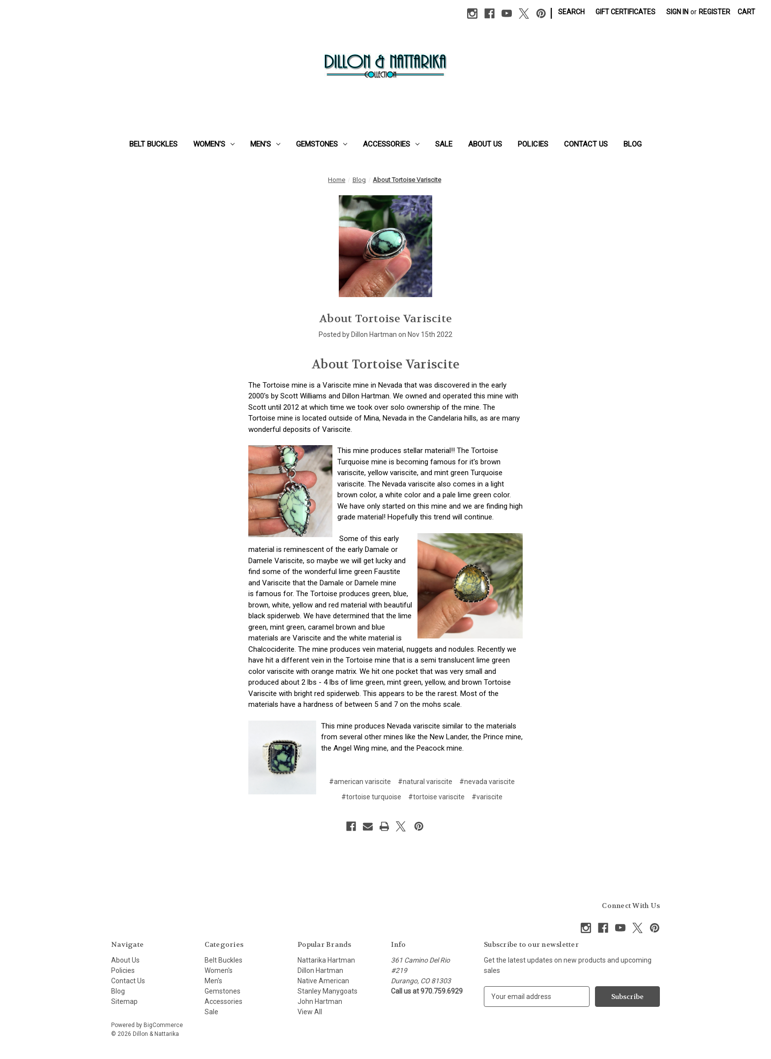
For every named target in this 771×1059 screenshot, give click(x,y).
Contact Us (586, 144)
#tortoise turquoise (371, 797)
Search (571, 12)
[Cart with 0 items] (746, 12)
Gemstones (321, 144)
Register (714, 12)
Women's (214, 144)
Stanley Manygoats (327, 991)
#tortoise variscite (436, 797)
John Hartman (319, 1001)
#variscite (487, 797)
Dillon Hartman (320, 970)
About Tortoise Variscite (385, 319)
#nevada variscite (487, 782)
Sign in (677, 12)
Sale (443, 144)
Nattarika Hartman (326, 960)
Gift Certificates (625, 12)
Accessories (391, 144)
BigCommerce (163, 1025)
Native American (323, 981)
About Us (485, 144)
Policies (533, 144)
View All (309, 1012)
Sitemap (124, 1001)
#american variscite (360, 782)
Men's (265, 144)
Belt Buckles (153, 144)
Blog (632, 144)
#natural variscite (425, 782)
